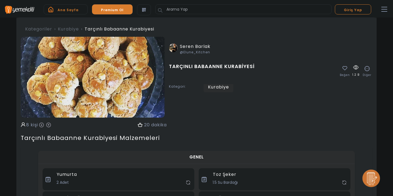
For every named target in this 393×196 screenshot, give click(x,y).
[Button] (160, 10)
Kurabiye (68, 29)
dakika (159, 125)
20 (147, 125)
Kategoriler (38, 29)
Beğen (345, 75)
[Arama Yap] (243, 9)
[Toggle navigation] (384, 9)
